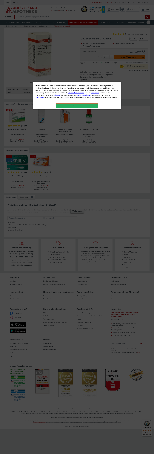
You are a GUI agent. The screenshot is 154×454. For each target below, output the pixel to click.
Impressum (95, 48)
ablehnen (56, 50)
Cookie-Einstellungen (83, 50)
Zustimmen (40, 53)
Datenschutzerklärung (76, 48)
